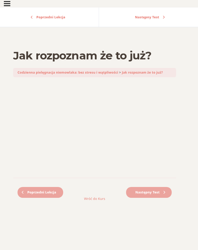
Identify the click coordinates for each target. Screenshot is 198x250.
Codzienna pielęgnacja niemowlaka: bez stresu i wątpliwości (68, 72)
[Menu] (7, 3)
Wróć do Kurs (94, 198)
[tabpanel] (94, 128)
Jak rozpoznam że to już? (142, 72)
